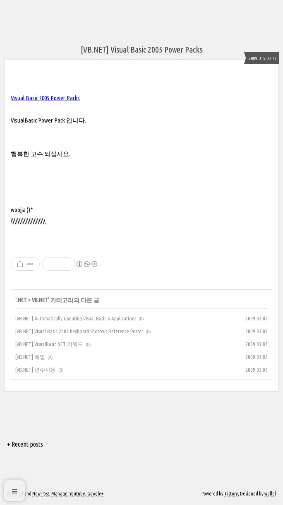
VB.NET (40, 300)
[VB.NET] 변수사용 (35, 370)
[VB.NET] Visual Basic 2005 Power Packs (141, 49)
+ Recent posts (25, 444)
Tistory (231, 493)
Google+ (95, 493)
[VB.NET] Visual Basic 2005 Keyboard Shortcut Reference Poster (79, 331)
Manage (59, 493)
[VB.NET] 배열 (30, 357)
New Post (40, 493)
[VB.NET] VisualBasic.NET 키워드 (49, 344)
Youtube (77, 493)
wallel (270, 493)
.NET (22, 300)
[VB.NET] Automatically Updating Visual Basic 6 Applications (75, 318)
